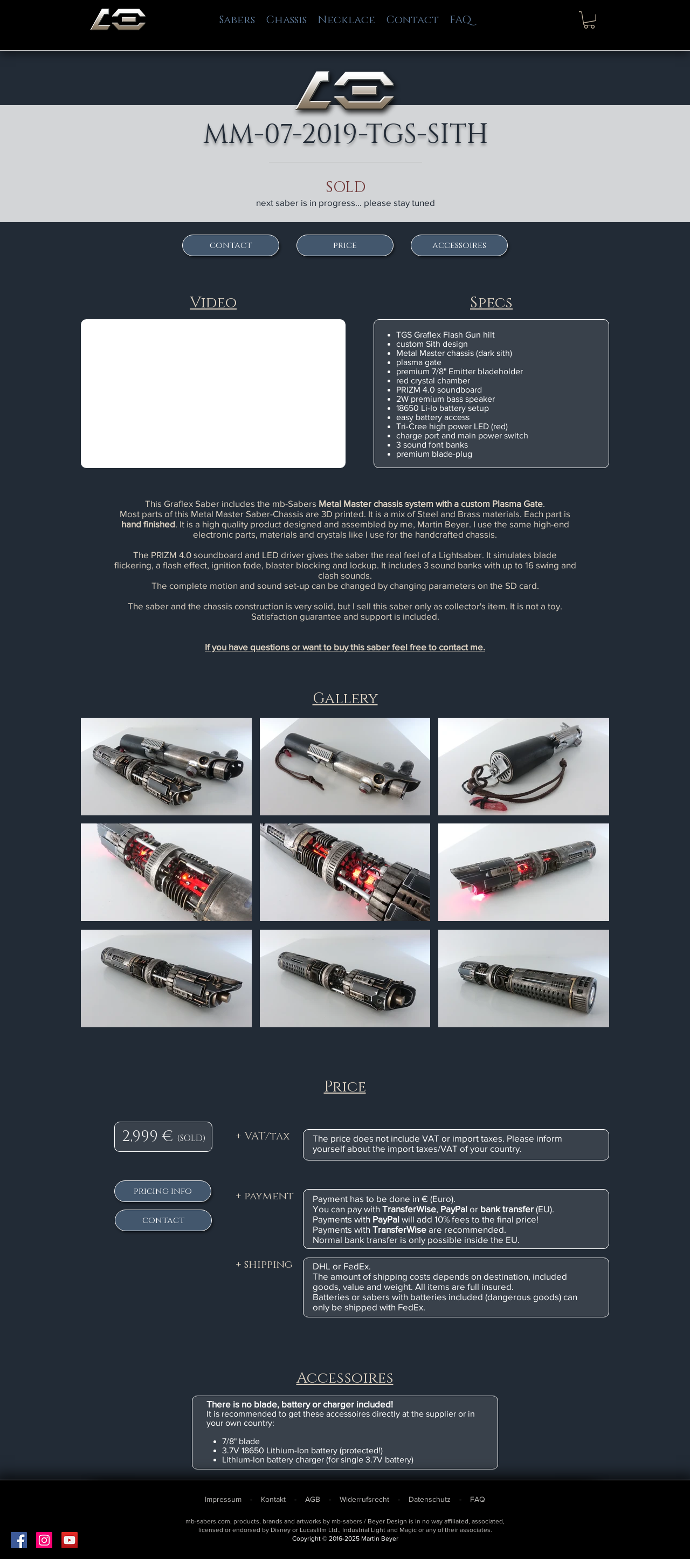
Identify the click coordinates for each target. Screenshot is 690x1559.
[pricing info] (162, 1191)
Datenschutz (430, 1499)
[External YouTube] (213, 394)
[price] (345, 245)
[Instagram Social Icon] (44, 1540)
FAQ (477, 1499)
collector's (465, 606)
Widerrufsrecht (364, 1499)
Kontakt (274, 1499)
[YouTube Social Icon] (69, 1540)
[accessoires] (459, 245)
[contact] (230, 245)
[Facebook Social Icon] (19, 1540)
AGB (313, 1499)
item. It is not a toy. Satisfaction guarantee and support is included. (407, 611)
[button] (589, 20)
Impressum (224, 1499)
